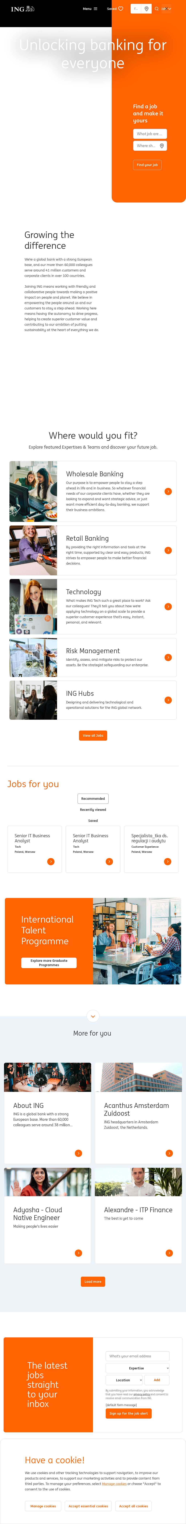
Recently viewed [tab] (93, 809)
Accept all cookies (133, 1506)
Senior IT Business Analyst (32, 838)
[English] (163, 9)
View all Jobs (93, 735)
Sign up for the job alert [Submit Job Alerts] (129, 1413)
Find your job (147, 165)
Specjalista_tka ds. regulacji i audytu (150, 838)
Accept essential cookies (88, 1506)
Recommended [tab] (93, 798)
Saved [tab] (93, 820)
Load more (93, 1281)
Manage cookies (114, 1484)
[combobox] (150, 146)
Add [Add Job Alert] (157, 1380)
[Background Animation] (58, 101)
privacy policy (142, 1394)
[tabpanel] (93, 849)
